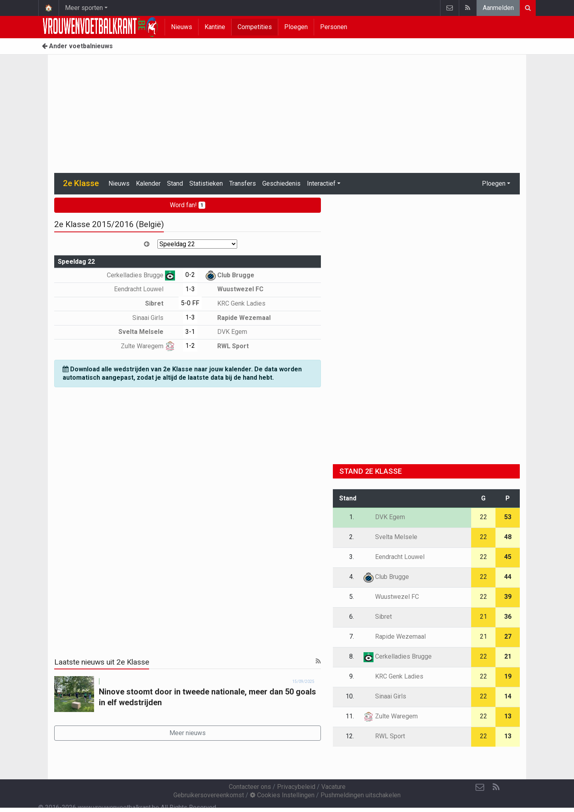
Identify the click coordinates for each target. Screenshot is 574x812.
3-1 (190, 331)
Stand (175, 183)
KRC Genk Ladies (235, 303)
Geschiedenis (281, 183)
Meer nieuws (187, 733)
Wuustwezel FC (234, 289)
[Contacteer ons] (480, 787)
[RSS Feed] (496, 787)
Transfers (242, 183)
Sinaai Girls (153, 318)
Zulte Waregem (148, 346)
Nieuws (181, 27)
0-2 (190, 275)
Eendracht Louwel (144, 289)
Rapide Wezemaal (238, 318)
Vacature (333, 786)
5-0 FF (190, 303)
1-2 (190, 345)
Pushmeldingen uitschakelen (360, 795)
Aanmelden (498, 8)
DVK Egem (226, 331)
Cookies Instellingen (282, 795)
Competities (255, 27)
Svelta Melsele (146, 331)
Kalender (148, 183)
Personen (333, 27)
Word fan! (187, 205)
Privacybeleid (296, 786)
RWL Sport (227, 346)
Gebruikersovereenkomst (208, 795)
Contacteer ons (250, 786)
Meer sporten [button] (84, 8)
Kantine (214, 27)
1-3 (190, 289)
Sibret (160, 303)
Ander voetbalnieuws (77, 46)
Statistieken (206, 183)
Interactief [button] (321, 183)
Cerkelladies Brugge (141, 275)
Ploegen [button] (493, 183)
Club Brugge (230, 275)
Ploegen (296, 27)
